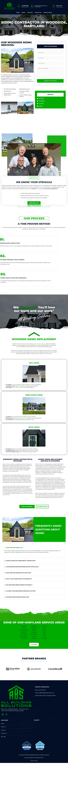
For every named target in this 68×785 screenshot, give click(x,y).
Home (17, 12)
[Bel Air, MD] (53, 6)
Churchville (24, 638)
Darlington (34, 626)
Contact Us (38, 12)
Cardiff (44, 632)
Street (44, 628)
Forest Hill (34, 632)
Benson (44, 630)
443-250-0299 (25, 5)
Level (44, 636)
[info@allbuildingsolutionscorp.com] (32, 6)
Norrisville (44, 638)
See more (34, 644)
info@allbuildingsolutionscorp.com (41, 5)
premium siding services (39, 344)
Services (30, 12)
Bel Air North (23, 634)
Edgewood (34, 628)
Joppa (34, 636)
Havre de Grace (24, 630)
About (23, 12)
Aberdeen (23, 626)
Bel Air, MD (59, 5)
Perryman (34, 638)
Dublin (44, 634)
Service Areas (48, 12)
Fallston (34, 630)
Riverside (44, 626)
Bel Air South (23, 636)
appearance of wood (23, 418)
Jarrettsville (34, 634)
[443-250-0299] (19, 6)
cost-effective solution (18, 387)
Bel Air (23, 628)
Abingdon (23, 632)
